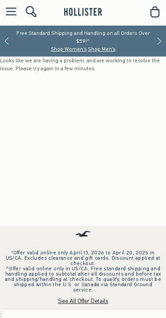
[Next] (159, 41)
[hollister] (83, 12)
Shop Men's (102, 49)
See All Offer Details (83, 301)
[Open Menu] (9, 12)
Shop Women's (69, 49)
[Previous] (6, 41)
